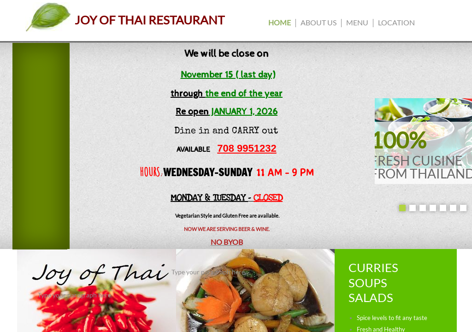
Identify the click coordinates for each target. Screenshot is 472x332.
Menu (357, 22)
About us (318, 22)
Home (279, 22)
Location (396, 22)
